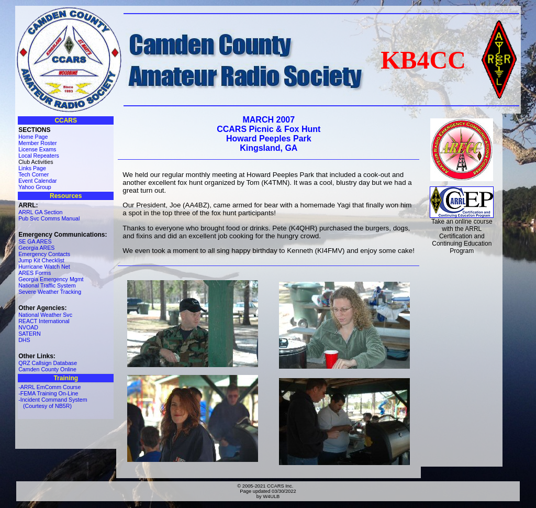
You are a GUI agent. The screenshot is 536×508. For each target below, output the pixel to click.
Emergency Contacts (44, 254)
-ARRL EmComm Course (49, 387)
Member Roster (37, 143)
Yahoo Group (34, 187)
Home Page (33, 137)
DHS (24, 340)
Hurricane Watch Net (44, 266)
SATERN (29, 333)
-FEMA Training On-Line (48, 393)
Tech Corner (33, 174)
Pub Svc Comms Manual (49, 218)
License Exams (37, 149)
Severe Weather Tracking (49, 292)
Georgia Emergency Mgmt (50, 279)
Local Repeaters (38, 155)
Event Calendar (37, 181)
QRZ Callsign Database (47, 363)
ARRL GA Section (40, 212)
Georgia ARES (36, 248)
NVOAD (28, 327)
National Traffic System (46, 285)
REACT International (44, 321)
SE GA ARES (34, 241)
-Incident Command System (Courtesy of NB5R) (52, 402)
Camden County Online (47, 369)
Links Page (32, 168)
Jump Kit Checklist (41, 260)
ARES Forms (34, 273)
